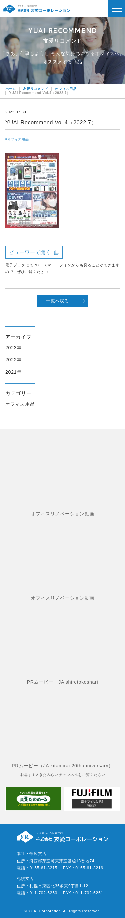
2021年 (13, 372)
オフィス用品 (20, 404)
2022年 (13, 359)
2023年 (13, 347)
